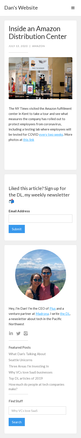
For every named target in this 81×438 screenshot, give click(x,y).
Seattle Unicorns (20, 360)
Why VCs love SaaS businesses (30, 372)
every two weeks (51, 134)
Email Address (19, 211)
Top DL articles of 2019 (26, 378)
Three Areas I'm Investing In (29, 366)
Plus (52, 308)
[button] (73, 8)
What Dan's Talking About (27, 354)
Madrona (42, 314)
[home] (20, 6)
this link (28, 140)
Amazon (38, 46)
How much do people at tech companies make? (36, 386)
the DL (65, 314)
